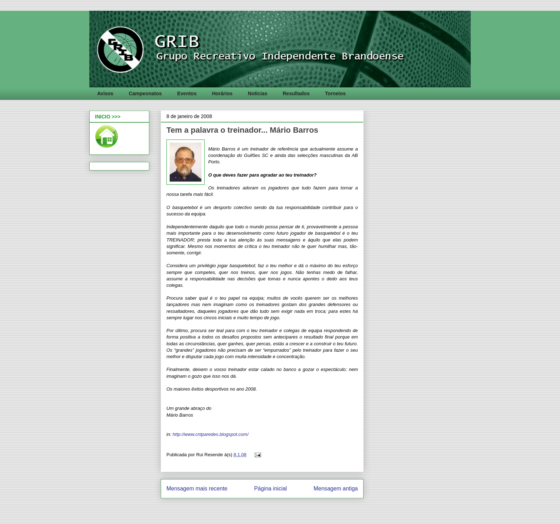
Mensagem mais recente (197, 488)
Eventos (186, 93)
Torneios (335, 93)
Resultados (295, 93)
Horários (222, 93)
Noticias (257, 93)
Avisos (105, 93)
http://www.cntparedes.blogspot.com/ (210, 434)
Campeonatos (145, 93)
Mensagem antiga (336, 488)
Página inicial (270, 488)
